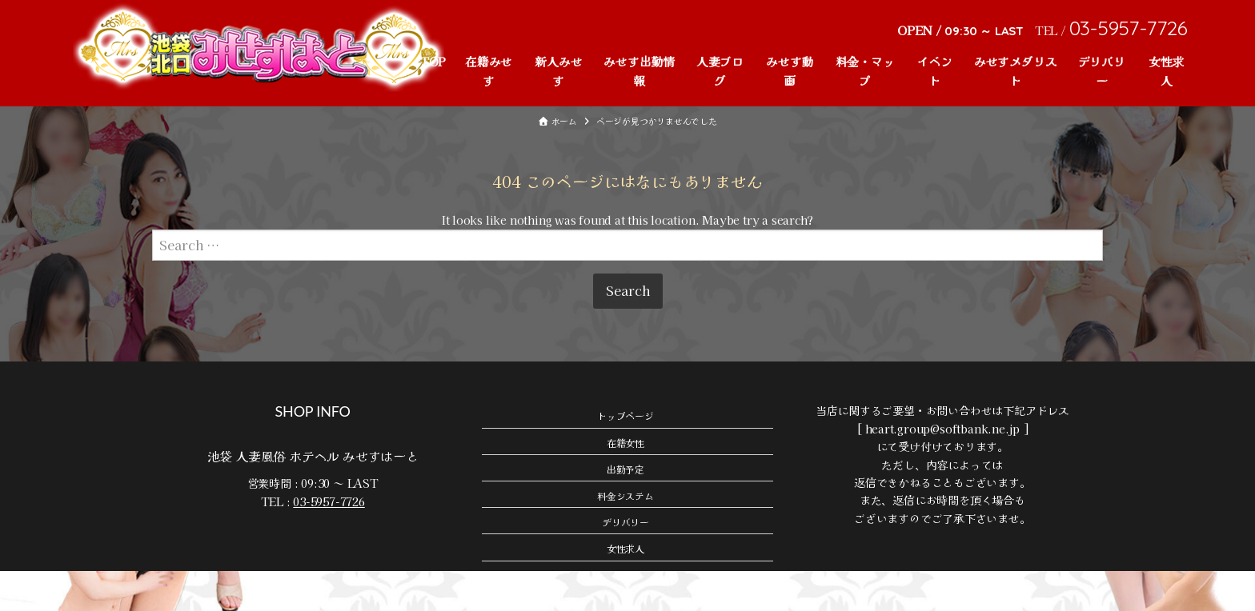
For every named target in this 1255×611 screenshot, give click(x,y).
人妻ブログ (684, 71)
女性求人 (1163, 71)
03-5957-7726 (328, 541)
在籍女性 (625, 482)
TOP (376, 61)
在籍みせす (435, 71)
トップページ (625, 455)
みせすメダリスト (1002, 71)
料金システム (625, 535)
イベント (914, 71)
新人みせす (510, 71)
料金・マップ (840, 71)
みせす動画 (759, 71)
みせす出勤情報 (596, 71)
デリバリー (1094, 71)
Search (628, 330)
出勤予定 (625, 509)
